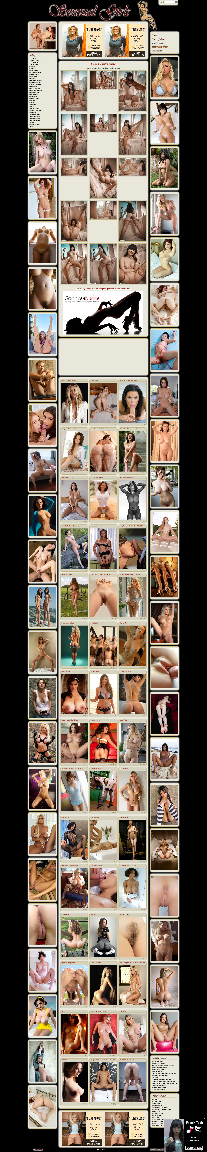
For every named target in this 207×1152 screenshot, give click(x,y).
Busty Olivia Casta (68, 477)
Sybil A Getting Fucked (69, 962)
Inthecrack (33, 86)
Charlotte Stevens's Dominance (163, 1079)
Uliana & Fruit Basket (159, 1087)
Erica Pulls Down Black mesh (71, 526)
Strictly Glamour (35, 110)
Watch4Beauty (34, 124)
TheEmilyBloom (35, 120)
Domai (31, 68)
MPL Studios (33, 94)
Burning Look (156, 1101)
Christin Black (95, 914)
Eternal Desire (34, 74)
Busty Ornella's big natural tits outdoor (132, 429)
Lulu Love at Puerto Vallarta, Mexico (164, 1083)
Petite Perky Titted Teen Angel (100, 574)
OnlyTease (33, 96)
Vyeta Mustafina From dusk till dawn (164, 1073)
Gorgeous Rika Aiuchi (69, 429)
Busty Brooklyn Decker (69, 380)
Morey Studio (34, 92)
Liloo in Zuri (156, 1077)
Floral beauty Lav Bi (159, 1085)
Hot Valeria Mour (157, 1061)
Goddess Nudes (35, 82)
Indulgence (123, 1011)
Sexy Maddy (124, 768)
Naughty (84, 570)
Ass (115, 424)
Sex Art (32, 106)
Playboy (32, 100)
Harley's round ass (158, 1063)
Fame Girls (33, 76)
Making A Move (157, 1105)
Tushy (31, 122)
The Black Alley (34, 116)
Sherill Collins (95, 817)
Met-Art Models (34, 88)
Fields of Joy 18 (67, 574)
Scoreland (33, 104)
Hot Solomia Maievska (127, 477)
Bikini (114, 521)
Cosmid (32, 66)
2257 (103, 1150)
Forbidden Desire (96, 768)
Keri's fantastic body (68, 623)
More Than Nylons (35, 90)
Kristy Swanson (96, 962)
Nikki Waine (65, 914)
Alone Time (123, 720)
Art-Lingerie (33, 62)
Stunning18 (33, 112)
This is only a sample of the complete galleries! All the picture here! (103, 289)
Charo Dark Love (125, 671)
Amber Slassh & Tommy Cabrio (163, 1119)
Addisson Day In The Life (128, 865)
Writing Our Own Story (159, 1121)
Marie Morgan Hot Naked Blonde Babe (132, 962)
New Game (155, 1117)
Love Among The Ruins (160, 1107)
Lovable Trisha (157, 1071)
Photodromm (34, 98)
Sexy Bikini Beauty (97, 477)
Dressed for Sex (96, 526)
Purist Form (94, 380)
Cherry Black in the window (103, 64)
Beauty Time (156, 1111)
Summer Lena (95, 720)
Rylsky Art (33, 102)
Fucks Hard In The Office (70, 720)
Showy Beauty (34, 108)
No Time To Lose (157, 1123)
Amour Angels (34, 60)
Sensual (84, 424)
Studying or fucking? (159, 1089)
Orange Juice (124, 623)
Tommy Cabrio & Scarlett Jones (163, 1065)
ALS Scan (32, 58)
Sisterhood (94, 623)
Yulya (63, 1011)
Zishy (31, 126)
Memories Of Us (157, 1113)
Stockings (113, 570)
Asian (85, 473)
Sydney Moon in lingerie (98, 1011)
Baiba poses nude (158, 1069)
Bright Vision (156, 1115)
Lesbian (113, 667)
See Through (66, 817)
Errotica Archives (35, 72)
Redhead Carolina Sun (127, 1060)
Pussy (114, 618)
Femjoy (32, 78)
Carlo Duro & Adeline (159, 1125)
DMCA (98, 1150)
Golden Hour (95, 671)
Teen (143, 473)
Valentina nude (124, 817)
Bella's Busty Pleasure (159, 1067)
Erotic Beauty (34, 70)
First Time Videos (35, 80)
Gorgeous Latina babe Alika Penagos (103, 1060)
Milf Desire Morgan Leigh (70, 865)
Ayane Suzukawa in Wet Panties (72, 768)
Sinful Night (156, 1103)
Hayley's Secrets (35, 84)
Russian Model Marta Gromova (130, 574)
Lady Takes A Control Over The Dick (131, 526)
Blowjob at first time (97, 865)
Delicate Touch (124, 914)
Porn (143, 424)
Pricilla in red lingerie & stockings (163, 1081)
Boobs (85, 521)
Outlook (154, 1099)
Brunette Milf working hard (128, 380)
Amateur (142, 667)
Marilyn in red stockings (160, 1075)
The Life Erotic (34, 118)
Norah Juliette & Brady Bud (161, 1109)
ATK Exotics (33, 64)
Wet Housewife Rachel (98, 429)
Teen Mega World (35, 114)
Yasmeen (65, 1060)
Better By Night (66, 671)
